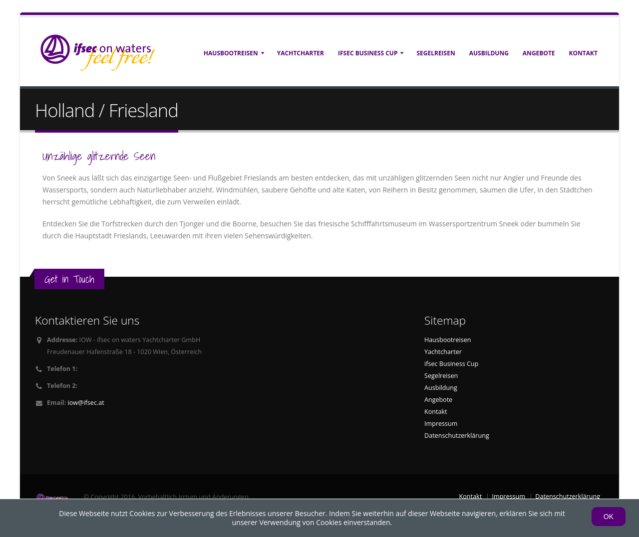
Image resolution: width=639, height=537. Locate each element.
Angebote (539, 53)
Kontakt (583, 53)
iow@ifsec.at (86, 402)
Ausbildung (489, 53)
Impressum (441, 423)
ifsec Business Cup (367, 53)
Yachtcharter (300, 53)
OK (609, 517)
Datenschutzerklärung (456, 435)
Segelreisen (435, 53)
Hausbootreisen (231, 53)
